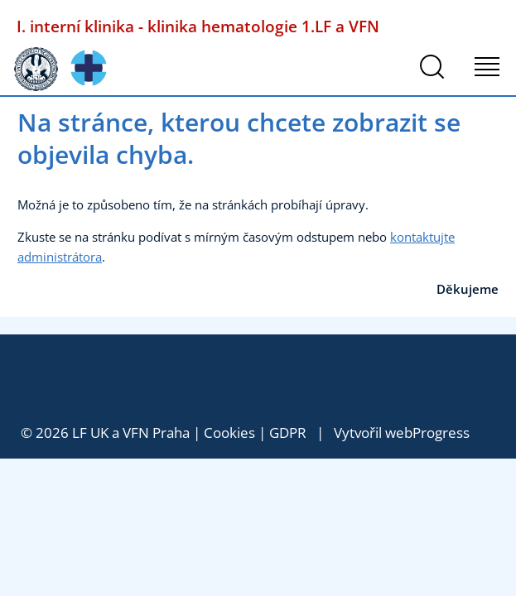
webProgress (427, 432)
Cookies (229, 432)
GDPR (287, 432)
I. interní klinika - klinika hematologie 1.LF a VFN (198, 26)
